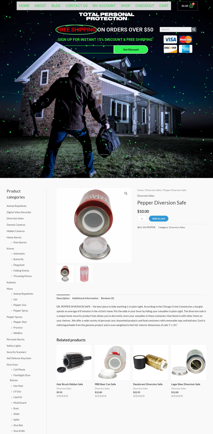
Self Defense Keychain (19, 358)
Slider (16, 413)
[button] (126, 193)
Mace (10, 288)
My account (104, 6)
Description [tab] (63, 298)
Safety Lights (14, 345)
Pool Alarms (20, 242)
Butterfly (18, 259)
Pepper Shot (20, 321)
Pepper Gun (19, 304)
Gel (15, 299)
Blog (56, 6)
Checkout (144, 6)
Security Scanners (16, 352)
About (40, 6)
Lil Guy (17, 391)
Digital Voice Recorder (19, 212)
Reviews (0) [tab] (107, 298)
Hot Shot (18, 385)
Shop (125, 6)
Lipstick (17, 397)
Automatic (19, 253)
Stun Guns (12, 364)
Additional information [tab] (85, 298)
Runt (16, 408)
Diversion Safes (15, 218)
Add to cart (158, 218)
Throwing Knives (22, 276)
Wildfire (17, 333)
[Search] (193, 29)
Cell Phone (19, 369)
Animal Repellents (17, 205)
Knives (10, 248)
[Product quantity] (141, 219)
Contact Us (77, 6)
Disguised (18, 264)
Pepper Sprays (14, 316)
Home (24, 6)
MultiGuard (19, 402)
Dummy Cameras (16, 224)
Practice (18, 327)
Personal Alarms (16, 339)
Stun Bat (18, 425)
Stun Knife (19, 430)
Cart (164, 6)
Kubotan (11, 282)
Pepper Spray (20, 310)
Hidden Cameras (16, 231)
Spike (16, 419)
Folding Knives (21, 270)
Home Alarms (14, 237)
